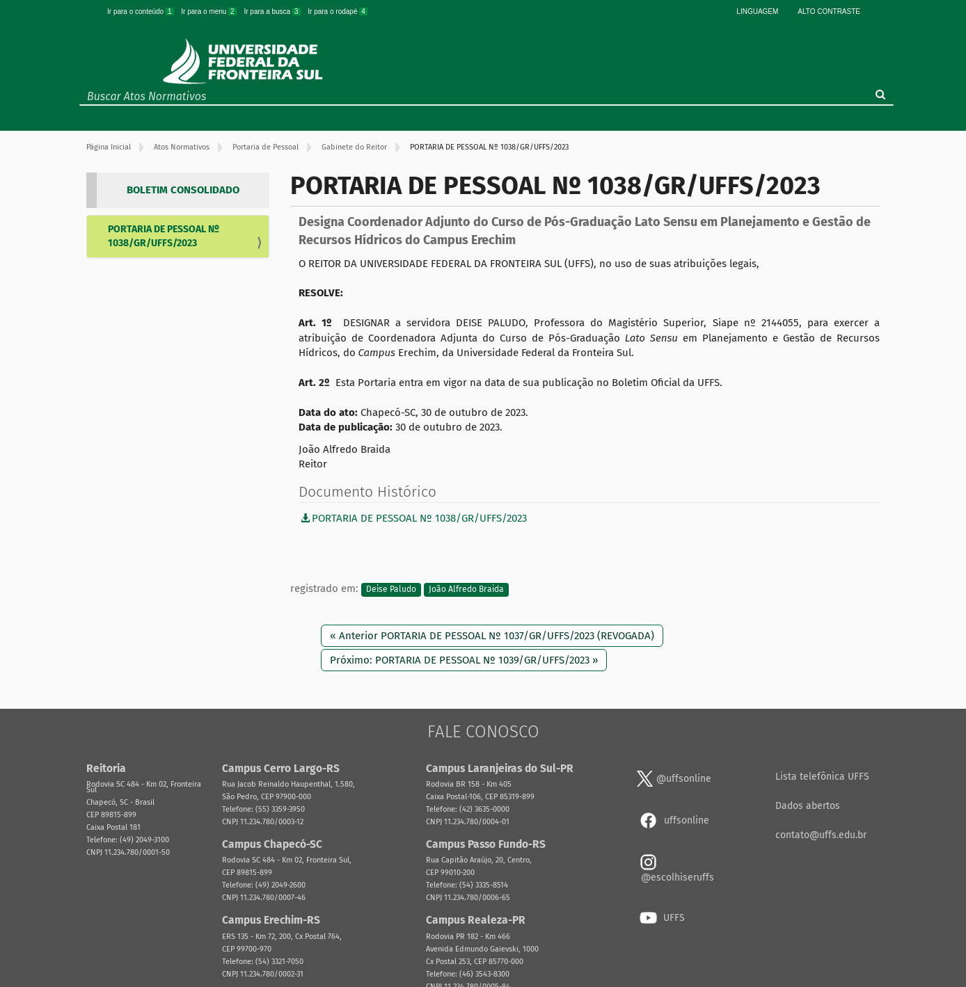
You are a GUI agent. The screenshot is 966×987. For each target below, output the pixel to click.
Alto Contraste (829, 11)
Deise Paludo (391, 589)
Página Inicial (108, 147)
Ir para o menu (209, 11)
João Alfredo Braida (466, 589)
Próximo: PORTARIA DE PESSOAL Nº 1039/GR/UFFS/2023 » (464, 660)
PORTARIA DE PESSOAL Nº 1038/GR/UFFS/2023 (163, 236)
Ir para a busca (273, 11)
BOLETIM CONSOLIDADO (183, 190)
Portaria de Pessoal (265, 147)
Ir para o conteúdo (141, 11)
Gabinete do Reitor (354, 147)
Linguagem (757, 11)
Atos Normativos (181, 147)
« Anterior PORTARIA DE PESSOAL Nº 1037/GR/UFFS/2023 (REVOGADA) (492, 635)
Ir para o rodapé (337, 11)
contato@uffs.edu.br (820, 835)
